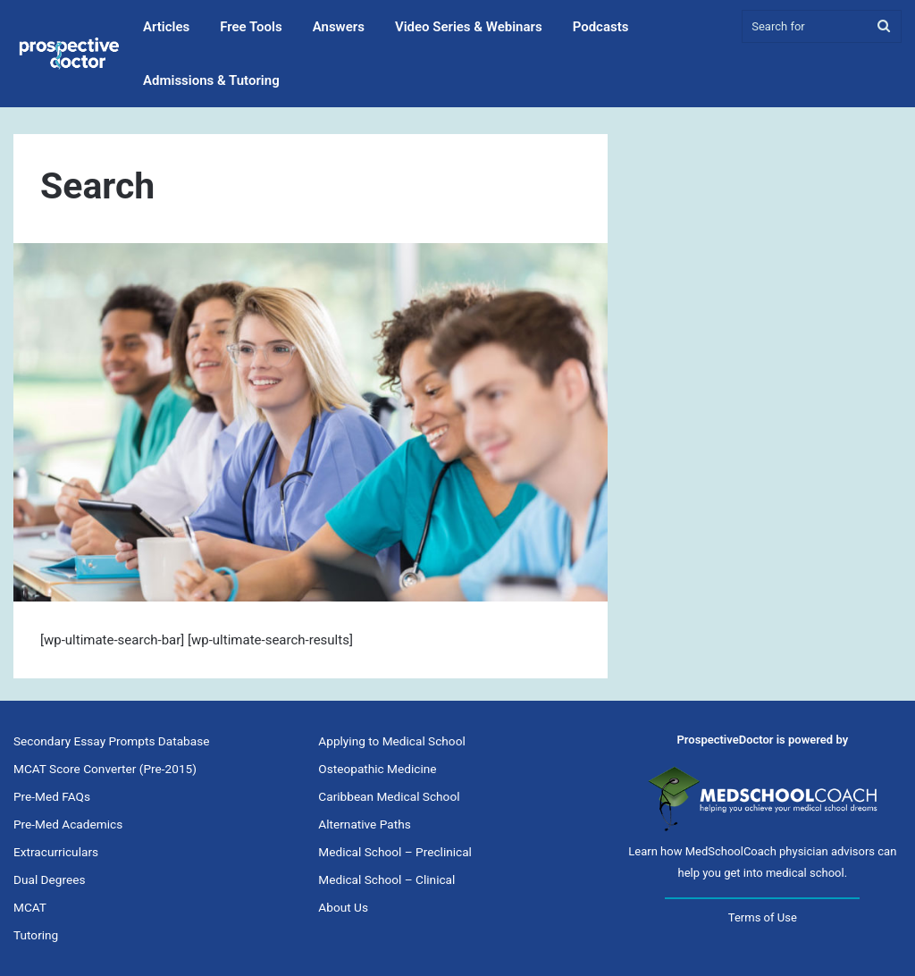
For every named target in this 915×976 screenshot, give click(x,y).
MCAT (29, 907)
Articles (166, 27)
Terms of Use (762, 917)
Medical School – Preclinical (395, 852)
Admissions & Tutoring (211, 80)
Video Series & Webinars (468, 27)
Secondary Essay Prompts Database (111, 741)
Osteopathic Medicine (377, 768)
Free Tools (250, 27)
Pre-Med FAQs (51, 796)
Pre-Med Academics (67, 824)
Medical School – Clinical (386, 879)
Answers (339, 27)
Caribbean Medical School (388, 796)
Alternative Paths (364, 824)
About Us (343, 907)
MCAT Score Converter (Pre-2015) (105, 768)
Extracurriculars (55, 852)
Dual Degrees (49, 879)
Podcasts (601, 27)
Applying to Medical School (391, 741)
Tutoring (35, 935)
